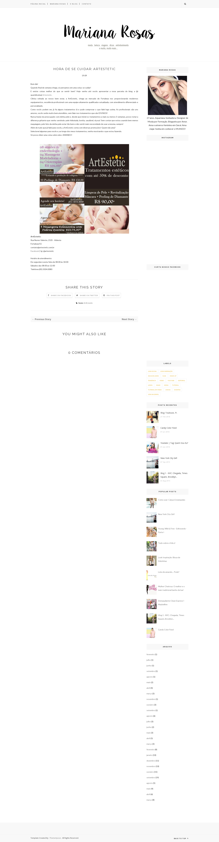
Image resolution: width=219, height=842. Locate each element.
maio (149, 682)
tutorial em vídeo (155, 390)
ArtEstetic (88, 303)
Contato (86, 4)
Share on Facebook (61, 295)
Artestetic (47, 95)
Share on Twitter (89, 295)
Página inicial (38, 4)
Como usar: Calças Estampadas (171, 500)
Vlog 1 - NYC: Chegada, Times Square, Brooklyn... (173, 475)
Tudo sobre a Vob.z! (166, 543)
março (149, 693)
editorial (181, 380)
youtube (171, 380)
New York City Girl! (168, 458)
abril (148, 688)
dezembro (151, 760)
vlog (164, 376)
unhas (167, 390)
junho (149, 665)
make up (173, 376)
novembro (151, 699)
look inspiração (166, 371)
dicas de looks (153, 376)
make (158, 385)
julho (149, 660)
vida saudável (153, 394)
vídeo (162, 380)
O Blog (74, 4)
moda (166, 385)
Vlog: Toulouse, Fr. (168, 412)
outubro (150, 705)
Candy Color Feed (168, 428)
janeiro (149, 755)
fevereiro (150, 654)
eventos (177, 390)
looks (150, 385)
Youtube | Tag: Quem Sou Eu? (174, 443)
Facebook (35, 251)
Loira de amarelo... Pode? (168, 572)
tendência (152, 380)
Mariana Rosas (58, 4)
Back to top (181, 838)
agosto (150, 677)
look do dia (152, 371)
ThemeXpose (55, 838)
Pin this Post (113, 295)
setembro (151, 671)
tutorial (175, 385)
